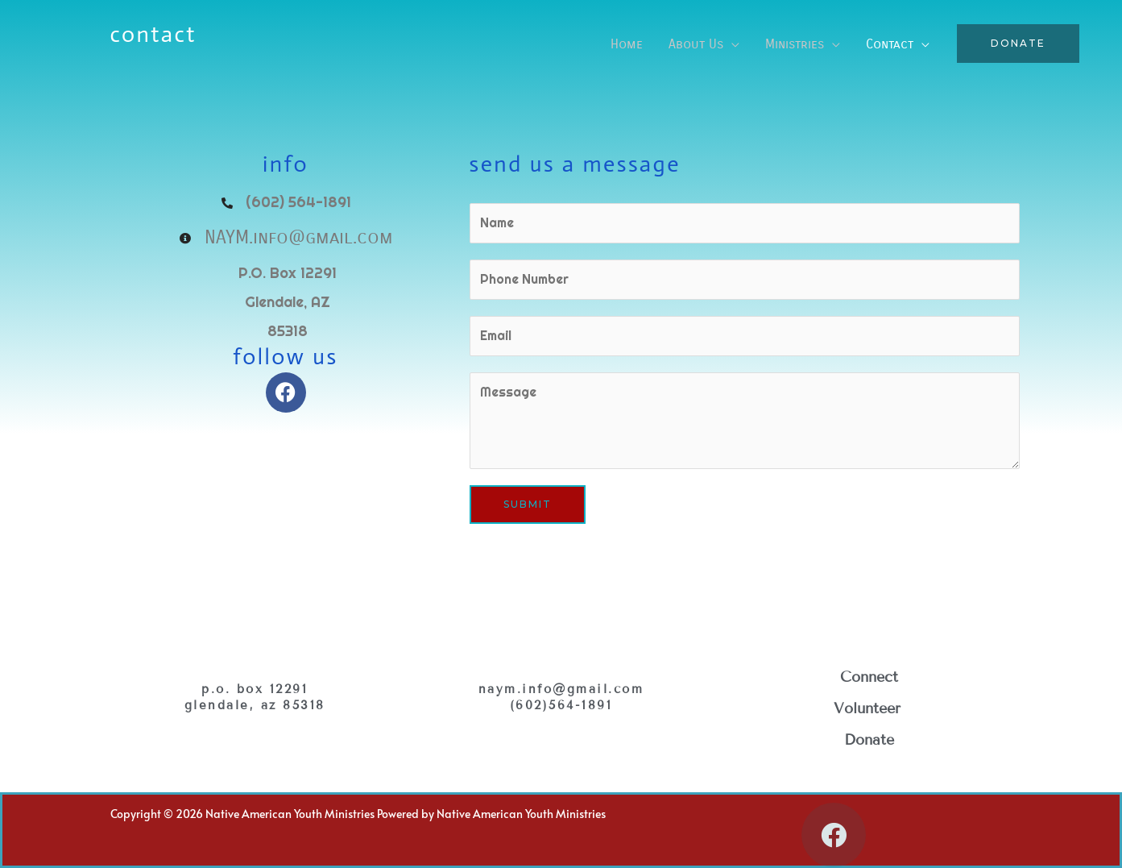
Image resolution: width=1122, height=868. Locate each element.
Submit (527, 504)
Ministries (794, 44)
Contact (889, 44)
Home (627, 44)
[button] (1018, 43)
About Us (696, 44)
